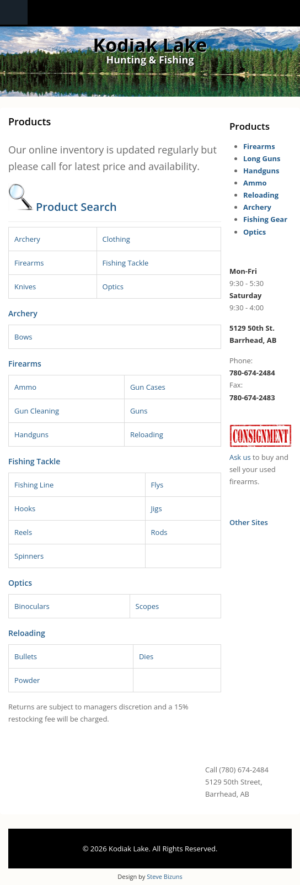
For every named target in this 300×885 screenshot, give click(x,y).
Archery (27, 239)
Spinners (29, 556)
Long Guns (262, 158)
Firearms (29, 263)
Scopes (147, 606)
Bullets (25, 656)
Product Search (76, 206)
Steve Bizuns (164, 876)
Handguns (31, 434)
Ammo (25, 387)
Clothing (116, 239)
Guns (139, 411)
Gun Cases (147, 387)
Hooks (24, 508)
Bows (23, 337)
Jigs (156, 508)
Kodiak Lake (150, 44)
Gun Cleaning (36, 411)
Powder (27, 680)
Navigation (14, 12)
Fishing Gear (265, 219)
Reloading (146, 434)
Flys (157, 485)
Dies (146, 656)
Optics (113, 287)
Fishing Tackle (126, 263)
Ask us (240, 457)
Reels (23, 532)
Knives (25, 287)
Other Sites (248, 522)
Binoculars (32, 606)
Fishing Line (33, 485)
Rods (159, 532)
